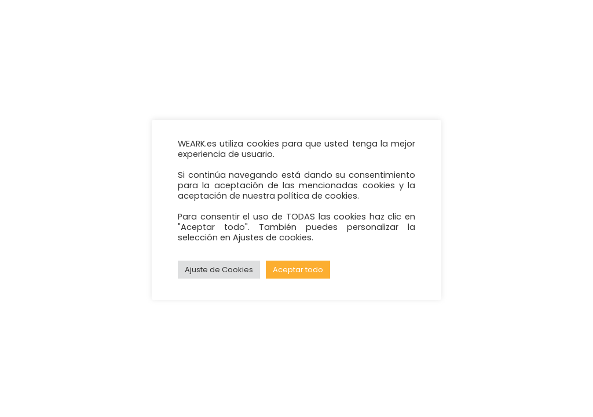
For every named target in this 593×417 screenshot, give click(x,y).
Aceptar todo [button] (298, 269)
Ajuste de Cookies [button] (219, 269)
